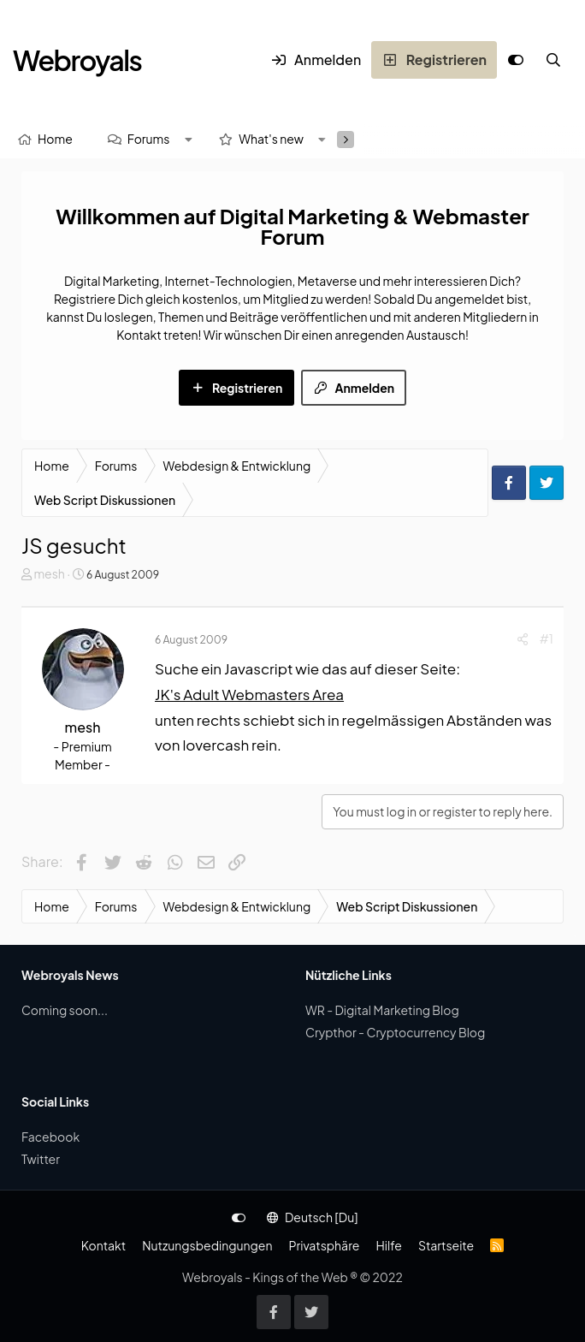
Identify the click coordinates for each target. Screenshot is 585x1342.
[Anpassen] (516, 60)
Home (55, 138)
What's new (271, 138)
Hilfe (388, 1245)
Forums (148, 138)
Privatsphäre (323, 1245)
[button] (188, 139)
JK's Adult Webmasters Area (249, 694)
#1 (546, 638)
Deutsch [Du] (312, 1217)
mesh (48, 573)
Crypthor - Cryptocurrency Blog (395, 1032)
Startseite (446, 1245)
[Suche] (553, 60)
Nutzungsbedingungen (207, 1245)
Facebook (50, 1136)
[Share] (522, 638)
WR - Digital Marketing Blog (382, 1010)
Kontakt (103, 1245)
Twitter (40, 1159)
